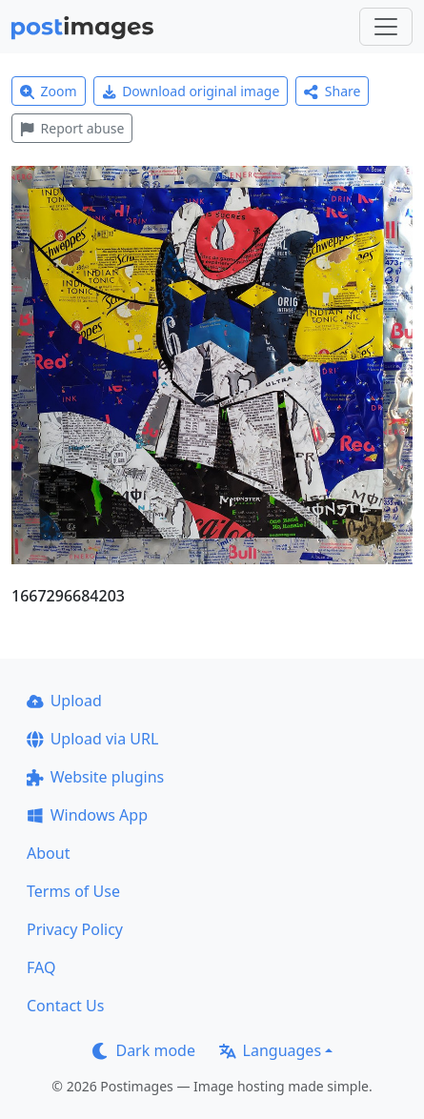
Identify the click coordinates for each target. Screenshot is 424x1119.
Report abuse (72, 128)
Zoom (48, 91)
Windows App (87, 814)
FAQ (41, 967)
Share (332, 91)
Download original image (191, 91)
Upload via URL (92, 738)
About (48, 853)
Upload (64, 700)
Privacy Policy (75, 929)
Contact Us (65, 1005)
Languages (270, 1050)
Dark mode (143, 1050)
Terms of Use (73, 891)
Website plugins (95, 776)
